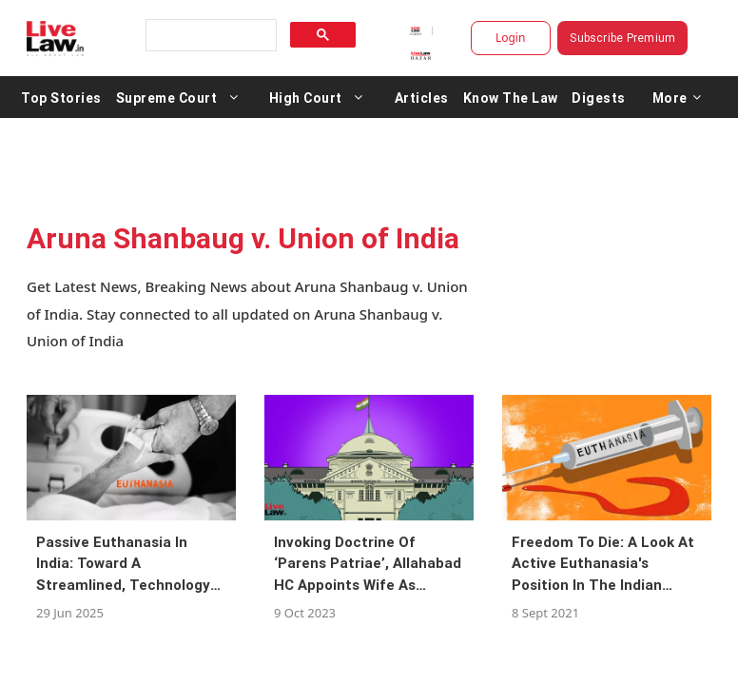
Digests (599, 97)
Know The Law (510, 97)
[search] (209, 36)
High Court (305, 97)
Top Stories (61, 97)
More (677, 97)
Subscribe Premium (622, 37)
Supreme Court (167, 97)
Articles (422, 97)
